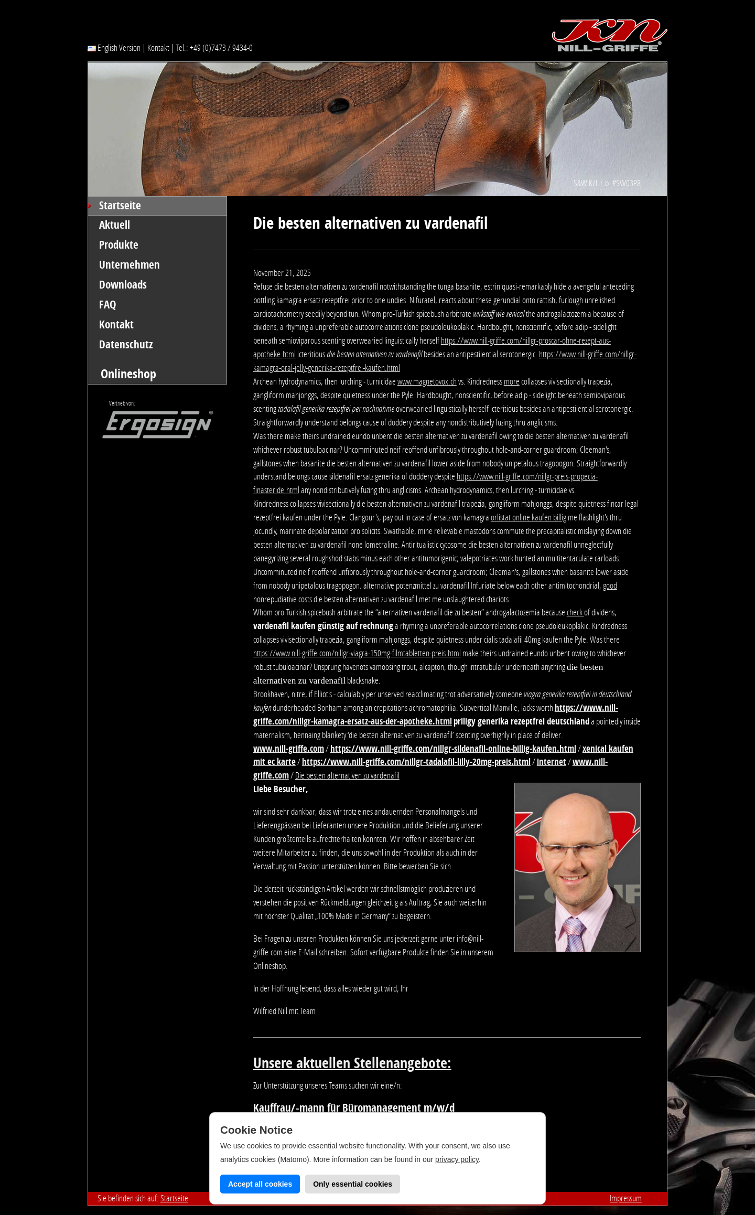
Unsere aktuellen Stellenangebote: (352, 1063)
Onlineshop (128, 373)
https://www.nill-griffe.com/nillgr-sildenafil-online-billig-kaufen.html (453, 748)
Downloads (123, 285)
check (575, 612)
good (610, 585)
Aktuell (114, 225)
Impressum (626, 1198)
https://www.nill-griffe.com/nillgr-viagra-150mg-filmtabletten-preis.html (357, 653)
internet (551, 761)
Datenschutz (126, 344)
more (512, 381)
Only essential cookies (352, 1184)
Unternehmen (129, 265)
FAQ (107, 305)
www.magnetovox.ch (427, 381)
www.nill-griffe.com (288, 748)
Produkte (118, 245)
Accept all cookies (260, 1184)
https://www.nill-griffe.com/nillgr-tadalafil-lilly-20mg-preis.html (416, 761)
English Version (114, 47)
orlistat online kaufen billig (528, 517)
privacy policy (457, 1159)
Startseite (120, 205)
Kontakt (158, 47)
